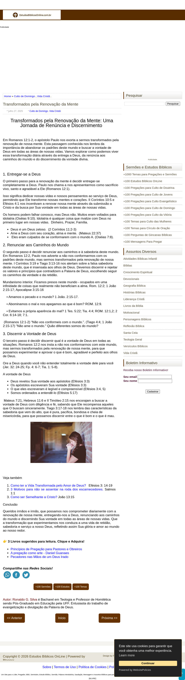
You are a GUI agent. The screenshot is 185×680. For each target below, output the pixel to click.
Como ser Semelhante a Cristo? (34, 497)
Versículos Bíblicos (135, 346)
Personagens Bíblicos (137, 319)
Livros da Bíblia (133, 305)
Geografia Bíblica (134, 285)
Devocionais (131, 278)
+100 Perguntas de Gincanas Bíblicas (147, 234)
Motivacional (131, 312)
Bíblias (127, 265)
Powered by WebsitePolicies (135, 670)
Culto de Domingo (24, 96)
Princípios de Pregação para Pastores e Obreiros (46, 549)
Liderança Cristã (133, 299)
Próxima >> (109, 618)
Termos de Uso (65, 667)
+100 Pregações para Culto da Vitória (147, 214)
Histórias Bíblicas (134, 292)
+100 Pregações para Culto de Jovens (148, 194)
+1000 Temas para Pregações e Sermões (150, 174)
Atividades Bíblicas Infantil (140, 258)
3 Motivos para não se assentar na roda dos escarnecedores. (57, 489)
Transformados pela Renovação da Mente (40, 104)
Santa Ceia (130, 332)
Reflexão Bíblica (133, 326)
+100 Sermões (42, 586)
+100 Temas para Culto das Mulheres (147, 221)
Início (62, 618)
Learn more (127, 655)
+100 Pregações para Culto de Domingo (149, 208)
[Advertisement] (92, 59)
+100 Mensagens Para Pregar (142, 241)
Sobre (46, 667)
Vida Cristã (43, 96)
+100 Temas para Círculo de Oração (146, 228)
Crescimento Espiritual (137, 272)
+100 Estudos (62, 586)
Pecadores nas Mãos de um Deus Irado (39, 557)
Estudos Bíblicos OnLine (47, 656)
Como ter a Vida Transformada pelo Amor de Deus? (48, 485)
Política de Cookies (92, 667)
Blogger (8, 660)
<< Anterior (14, 618)
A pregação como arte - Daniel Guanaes (40, 553)
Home (8, 96)
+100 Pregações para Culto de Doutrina (148, 187)
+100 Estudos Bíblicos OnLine (142, 181)
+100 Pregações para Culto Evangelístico (150, 201)
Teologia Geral (132, 339)
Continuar (148, 663)
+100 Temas (80, 586)
